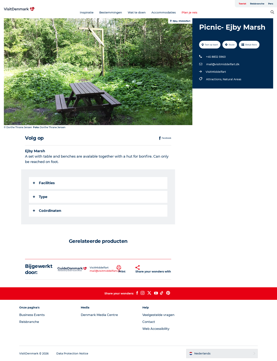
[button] (123, 269)
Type (40, 197)
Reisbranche (257, 3)
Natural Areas (232, 79)
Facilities (44, 183)
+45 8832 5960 (216, 56)
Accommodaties (163, 12)
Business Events (32, 315)
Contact (148, 322)
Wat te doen (137, 12)
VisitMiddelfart (216, 72)
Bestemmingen (110, 12)
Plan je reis (189, 12)
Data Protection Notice (72, 353)
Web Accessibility (155, 329)
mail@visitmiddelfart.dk (222, 64)
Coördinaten (47, 211)
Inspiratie (86, 12)
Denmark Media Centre (99, 315)
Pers (270, 3)
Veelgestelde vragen (158, 315)
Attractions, (214, 79)
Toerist (242, 3)
